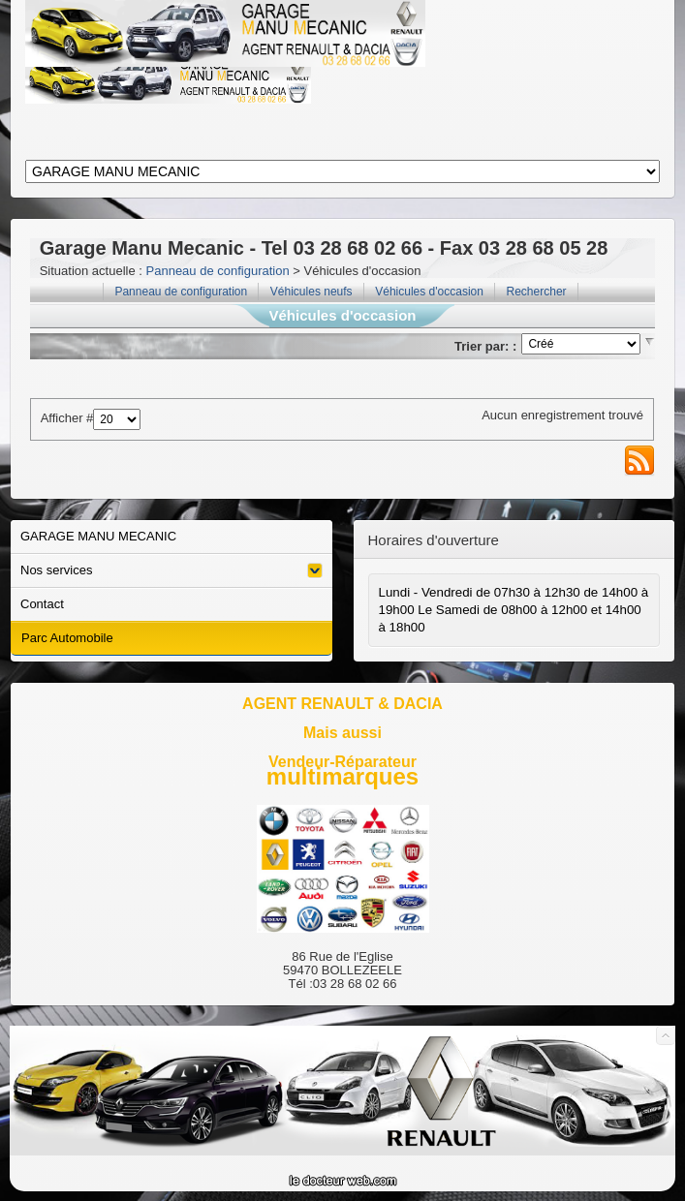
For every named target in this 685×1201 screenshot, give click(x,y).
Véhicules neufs (311, 291)
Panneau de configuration (218, 270)
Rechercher (537, 291)
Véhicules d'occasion (429, 291)
